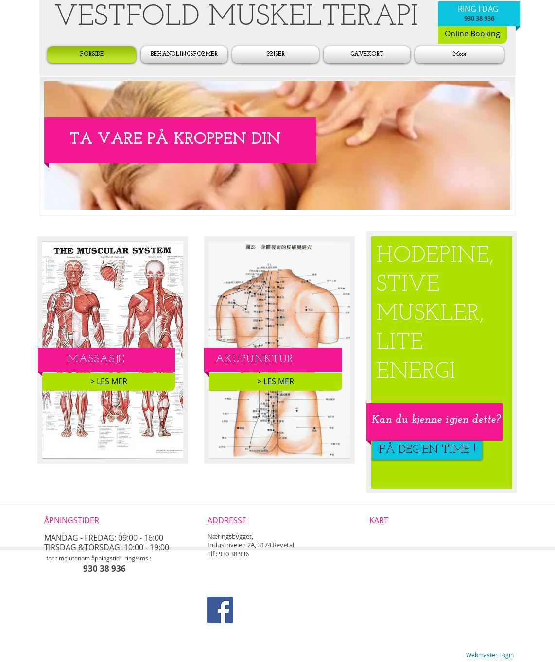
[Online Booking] (472, 34)
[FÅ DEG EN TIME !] (427, 450)
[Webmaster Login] (489, 655)
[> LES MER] (108, 382)
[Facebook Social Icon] (220, 610)
